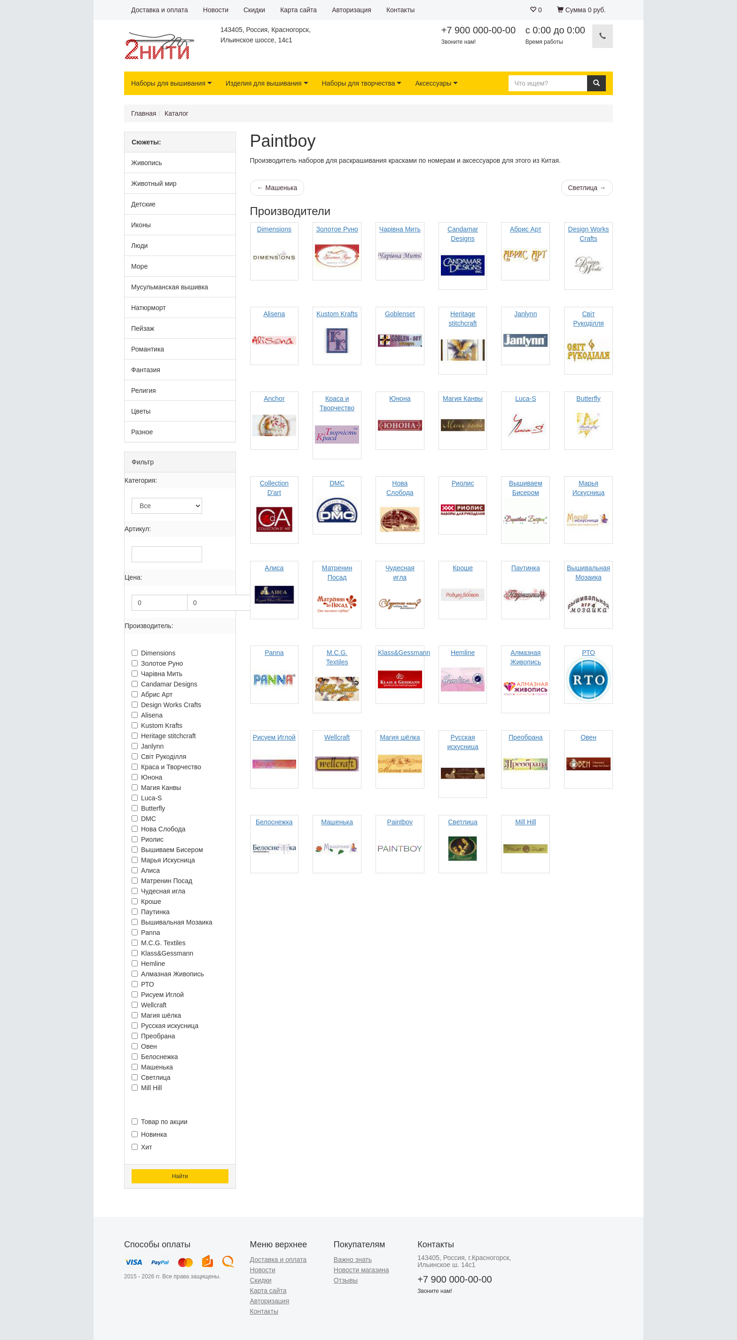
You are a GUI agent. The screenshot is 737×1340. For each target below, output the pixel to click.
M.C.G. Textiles (159, 943)
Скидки (254, 10)
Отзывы (346, 1280)
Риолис (148, 839)
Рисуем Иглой (158, 994)
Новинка (149, 1134)
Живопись (146, 163)
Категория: (141, 480)
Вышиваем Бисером (167, 849)
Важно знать (353, 1259)
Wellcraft (149, 1005)
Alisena (147, 715)
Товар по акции (160, 1121)
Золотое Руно (157, 663)
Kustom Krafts (157, 725)
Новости (215, 10)
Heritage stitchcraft (164, 736)
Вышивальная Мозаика (172, 922)
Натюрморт (148, 307)
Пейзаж (142, 328)
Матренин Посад (162, 881)
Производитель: (149, 626)
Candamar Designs (164, 684)
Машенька (152, 1067)
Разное (142, 432)
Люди (139, 245)
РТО (143, 984)
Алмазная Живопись (168, 974)
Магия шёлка (156, 1015)
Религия (143, 390)
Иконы (141, 225)
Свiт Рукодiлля (159, 756)
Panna (146, 932)
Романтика (147, 349)
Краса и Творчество (166, 767)
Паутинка (151, 912)
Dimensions (153, 653)
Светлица (151, 1077)
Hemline (148, 963)
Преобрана (153, 1036)
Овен (144, 1046)
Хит (142, 1147)
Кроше (146, 901)
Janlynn (148, 746)
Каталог (176, 113)
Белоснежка (155, 1057)
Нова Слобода (159, 829)
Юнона (147, 777)
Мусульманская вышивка (169, 287)
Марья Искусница (163, 860)
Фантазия (145, 370)
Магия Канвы (156, 787)
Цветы (140, 411)
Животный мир (154, 183)
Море (139, 266)
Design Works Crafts (166, 705)
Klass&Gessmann (162, 953)
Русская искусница (165, 1025)
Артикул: (138, 529)
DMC (144, 818)
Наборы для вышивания (168, 83)
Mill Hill (147, 1088)
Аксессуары (433, 83)
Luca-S (147, 798)
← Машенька (277, 187)
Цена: (133, 577)
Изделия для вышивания (264, 83)
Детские (143, 204)
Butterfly (148, 808)
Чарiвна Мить (157, 674)
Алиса (146, 870)
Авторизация (351, 10)
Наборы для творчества (358, 83)
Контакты (400, 10)
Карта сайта (298, 10)
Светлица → (587, 187)
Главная (143, 113)
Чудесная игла (158, 891)
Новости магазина (361, 1270)
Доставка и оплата (159, 10)
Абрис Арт (152, 694)
